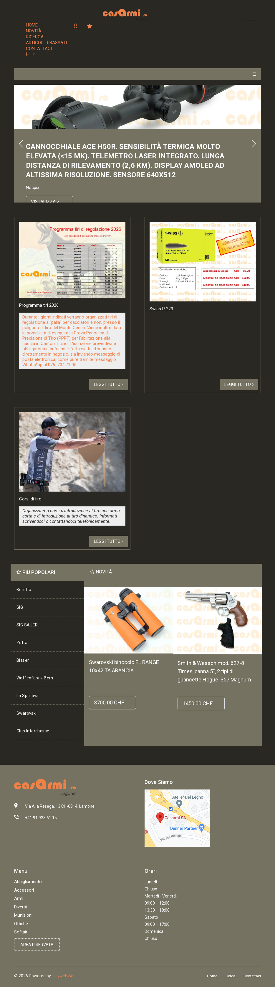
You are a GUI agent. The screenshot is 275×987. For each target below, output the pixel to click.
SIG (19, 607)
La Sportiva (27, 695)
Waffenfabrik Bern (34, 678)
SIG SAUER (27, 625)
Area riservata (37, 944)
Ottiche (21, 923)
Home (32, 25)
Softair (20, 932)
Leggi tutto (108, 384)
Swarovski (26, 713)
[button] (46, 54)
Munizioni (23, 915)
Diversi (20, 907)
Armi (18, 898)
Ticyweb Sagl (64, 975)
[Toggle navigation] (251, 15)
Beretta (24, 589)
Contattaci (39, 48)
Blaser (22, 660)
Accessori (24, 890)
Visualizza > (45, 201)
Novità (33, 31)
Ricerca (35, 36)
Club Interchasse (32, 731)
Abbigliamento (28, 881)
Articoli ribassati (46, 42)
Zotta (21, 642)
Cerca (230, 976)
